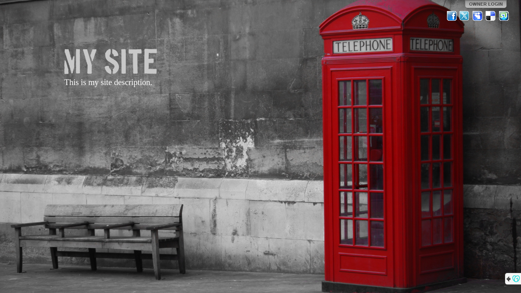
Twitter (465, 16)
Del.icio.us (491, 16)
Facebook (452, 16)
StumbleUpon (504, 16)
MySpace (478, 16)
